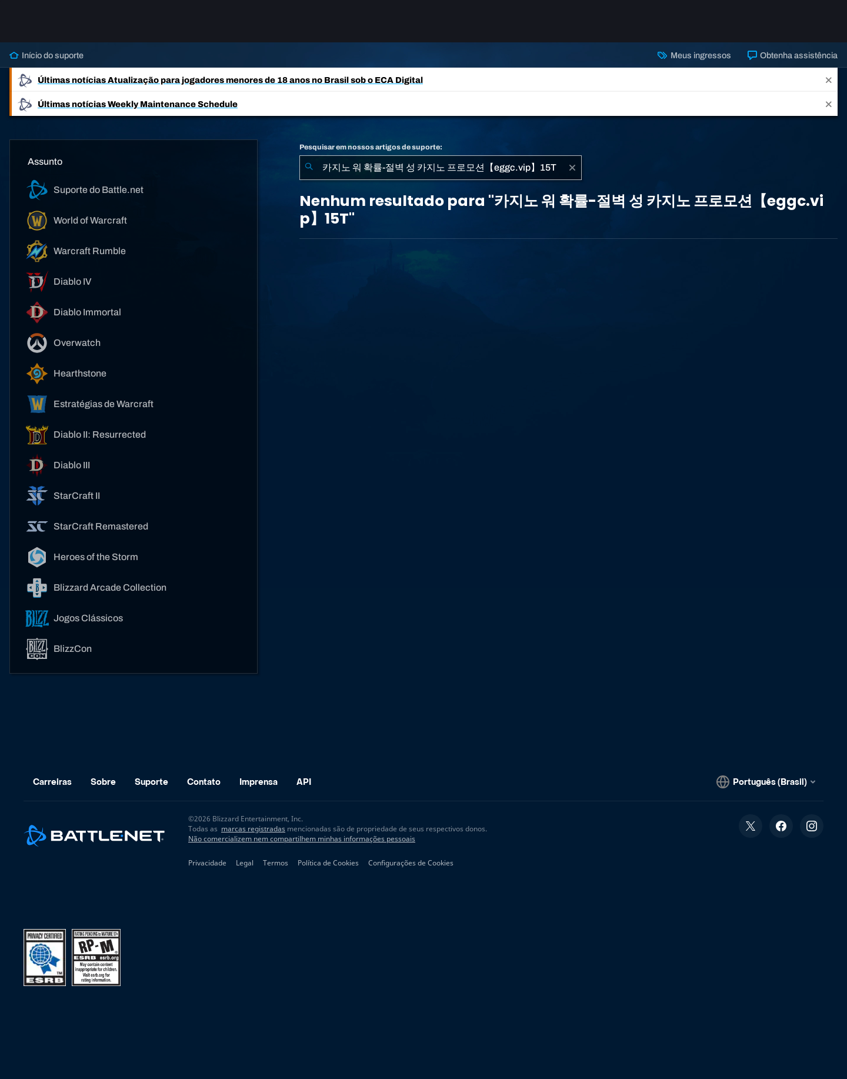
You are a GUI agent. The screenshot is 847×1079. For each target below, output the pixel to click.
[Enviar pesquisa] (308, 167)
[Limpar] (572, 167)
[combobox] (440, 167)
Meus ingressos (694, 55)
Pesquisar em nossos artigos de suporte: (370, 147)
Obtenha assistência (793, 55)
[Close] (829, 80)
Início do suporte (46, 55)
